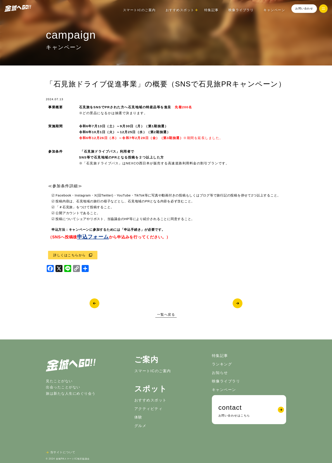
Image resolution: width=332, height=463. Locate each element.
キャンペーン (274, 10)
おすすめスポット (150, 400)
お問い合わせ (304, 8)
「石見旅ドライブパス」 (100, 151)
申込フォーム (93, 236)
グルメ (140, 426)
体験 (138, 417)
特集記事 (211, 10)
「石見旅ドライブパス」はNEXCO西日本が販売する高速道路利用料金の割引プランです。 (156, 163)
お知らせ (220, 373)
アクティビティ (148, 409)
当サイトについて (63, 452)
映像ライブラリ (241, 10)
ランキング (222, 364)
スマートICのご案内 (139, 10)
